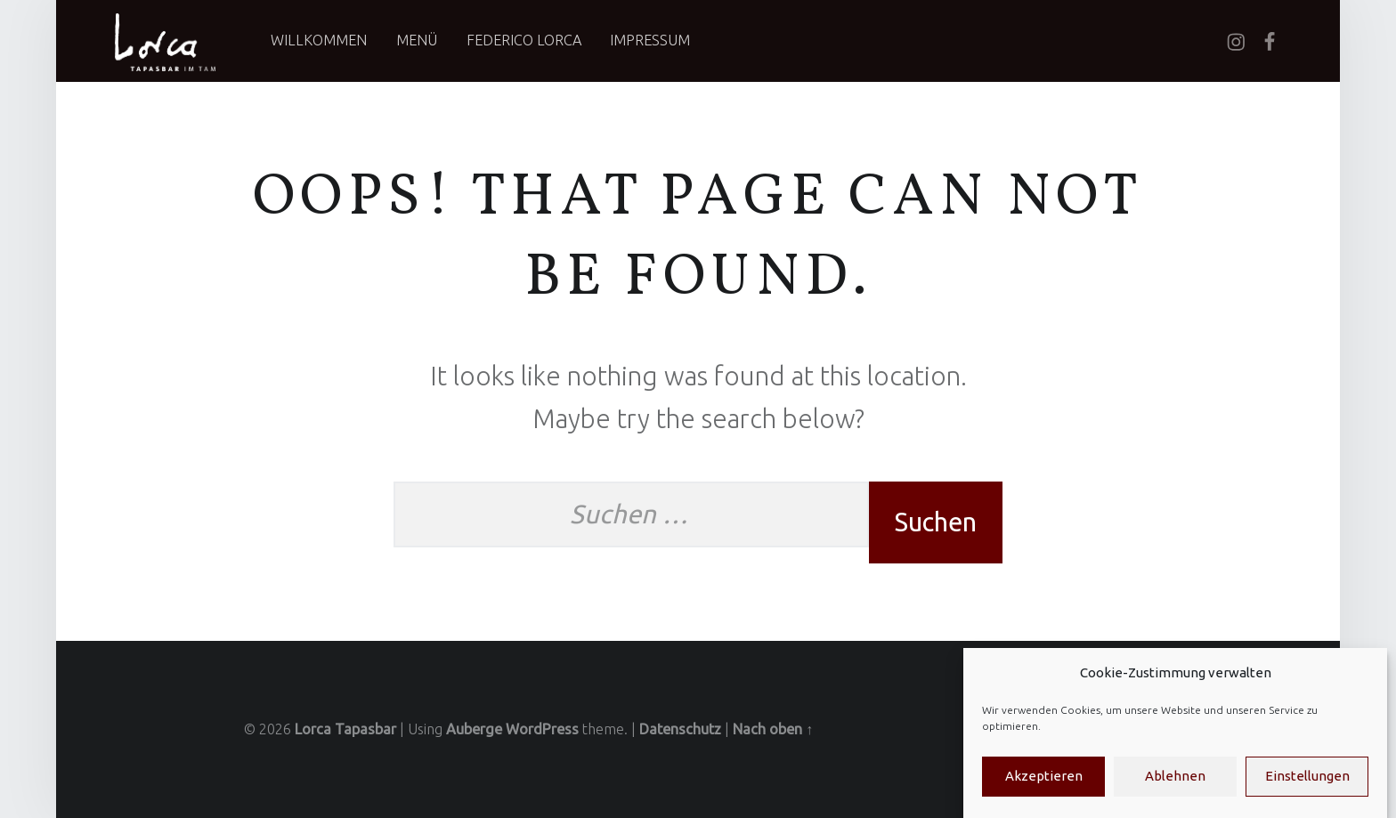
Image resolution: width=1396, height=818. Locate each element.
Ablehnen (1175, 788)
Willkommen (319, 40)
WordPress (542, 729)
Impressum (650, 40)
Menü (416, 40)
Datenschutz (680, 729)
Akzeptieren (1044, 788)
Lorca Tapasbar (345, 729)
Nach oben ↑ (773, 729)
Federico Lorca (524, 40)
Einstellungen (1307, 788)
